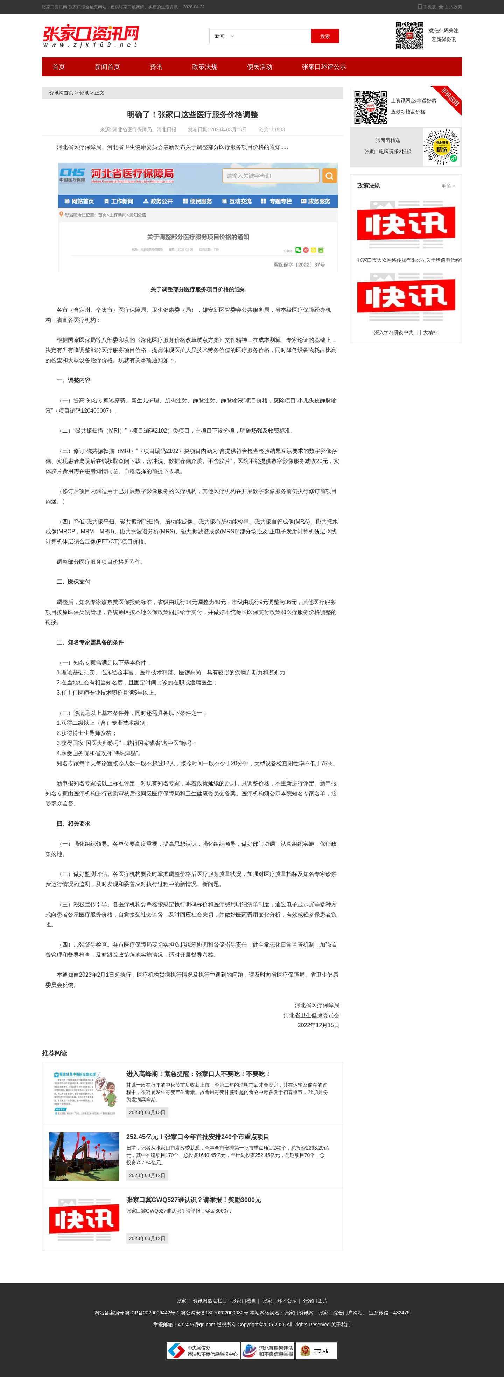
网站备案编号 (109, 1312)
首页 (58, 66)
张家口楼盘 (244, 1301)
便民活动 (259, 66)
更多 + (448, 186)
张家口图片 (315, 1301)
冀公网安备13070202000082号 (214, 1312)
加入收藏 (453, 7)
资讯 (156, 66)
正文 (99, 93)
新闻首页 (107, 66)
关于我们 (341, 1324)
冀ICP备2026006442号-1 (152, 1312)
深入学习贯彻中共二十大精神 (406, 332)
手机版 (429, 7)
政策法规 (204, 66)
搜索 (325, 36)
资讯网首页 (61, 93)
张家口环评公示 (324, 66)
